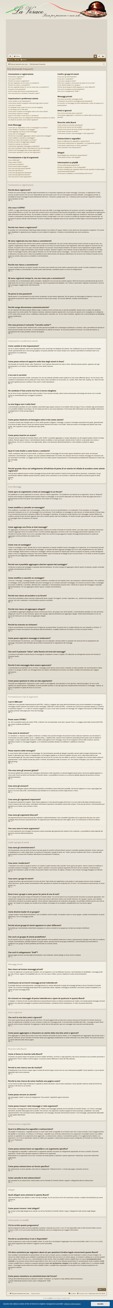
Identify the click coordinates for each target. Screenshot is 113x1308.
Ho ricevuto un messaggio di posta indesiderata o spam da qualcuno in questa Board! (80, 104)
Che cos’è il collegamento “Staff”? (68, 91)
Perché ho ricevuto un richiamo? (18, 144)
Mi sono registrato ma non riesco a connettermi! (23, 83)
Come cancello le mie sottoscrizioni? (69, 147)
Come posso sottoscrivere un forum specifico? (72, 145)
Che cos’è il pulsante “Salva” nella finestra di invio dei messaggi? (29, 148)
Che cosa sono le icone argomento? (20, 177)
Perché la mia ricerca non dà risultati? (69, 127)
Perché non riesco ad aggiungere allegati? (22, 142)
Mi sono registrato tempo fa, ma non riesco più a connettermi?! (28, 87)
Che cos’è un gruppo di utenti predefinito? (71, 89)
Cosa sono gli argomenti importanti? (20, 172)
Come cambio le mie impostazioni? (19, 101)
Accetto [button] (100, 1304)
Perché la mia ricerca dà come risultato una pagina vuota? (76, 129)
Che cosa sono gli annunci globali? (19, 168)
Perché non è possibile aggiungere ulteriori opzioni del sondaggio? (29, 136)
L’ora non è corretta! (14, 105)
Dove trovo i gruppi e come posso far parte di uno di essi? (76, 83)
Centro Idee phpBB (96, 1241)
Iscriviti (24, 59)
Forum (18, 56)
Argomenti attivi (35, 1293)
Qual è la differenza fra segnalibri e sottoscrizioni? (73, 141)
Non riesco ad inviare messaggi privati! (70, 99)
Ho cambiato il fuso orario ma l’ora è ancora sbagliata (25, 107)
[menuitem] (95, 56)
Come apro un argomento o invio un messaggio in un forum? (28, 127)
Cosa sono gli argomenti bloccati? (19, 175)
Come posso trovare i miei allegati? (68, 157)
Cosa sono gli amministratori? (67, 77)
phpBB (50, 1298)
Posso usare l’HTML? (15, 162)
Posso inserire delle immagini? (18, 166)
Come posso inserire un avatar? (18, 113)
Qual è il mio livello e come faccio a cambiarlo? (23, 115)
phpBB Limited (60, 1228)
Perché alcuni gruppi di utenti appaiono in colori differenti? (76, 87)
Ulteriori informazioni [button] (72, 1304)
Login (17, 59)
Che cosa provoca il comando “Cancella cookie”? (24, 93)
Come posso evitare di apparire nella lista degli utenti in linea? (28, 103)
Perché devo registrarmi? (16, 77)
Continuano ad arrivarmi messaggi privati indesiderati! (74, 101)
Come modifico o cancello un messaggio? (21, 129)
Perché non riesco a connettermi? (19, 85)
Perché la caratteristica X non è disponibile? (71, 167)
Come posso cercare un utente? (67, 131)
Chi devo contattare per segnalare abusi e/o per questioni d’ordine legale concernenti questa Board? (81, 170)
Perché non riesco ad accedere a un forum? (22, 140)
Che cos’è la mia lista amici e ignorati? (69, 113)
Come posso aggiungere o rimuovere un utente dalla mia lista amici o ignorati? (79, 116)
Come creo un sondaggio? (16, 134)
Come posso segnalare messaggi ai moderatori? (24, 146)
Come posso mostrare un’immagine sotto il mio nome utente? (28, 111)
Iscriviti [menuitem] (103, 56)
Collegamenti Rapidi (10, 56)
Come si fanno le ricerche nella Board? (70, 125)
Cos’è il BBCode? (14, 160)
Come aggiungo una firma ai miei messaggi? (22, 132)
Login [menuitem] (99, 56)
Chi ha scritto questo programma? (68, 165)
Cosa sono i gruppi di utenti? (66, 81)
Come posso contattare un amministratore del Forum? (74, 173)
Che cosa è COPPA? (15, 79)
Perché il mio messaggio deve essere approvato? (24, 150)
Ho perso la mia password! (17, 89)
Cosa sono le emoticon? (16, 164)
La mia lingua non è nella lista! (18, 109)
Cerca (11, 59)
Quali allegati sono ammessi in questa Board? (72, 155)
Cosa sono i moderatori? (65, 79)
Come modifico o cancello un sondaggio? (21, 138)
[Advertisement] (56, 37)
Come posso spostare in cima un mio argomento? (24, 152)
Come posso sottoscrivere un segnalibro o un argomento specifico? (79, 143)
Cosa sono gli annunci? (15, 170)
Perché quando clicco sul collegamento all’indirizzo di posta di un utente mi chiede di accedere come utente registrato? (31, 119)
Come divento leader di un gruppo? (68, 85)
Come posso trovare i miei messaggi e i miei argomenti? (75, 133)
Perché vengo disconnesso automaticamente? (23, 91)
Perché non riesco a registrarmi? (18, 81)
